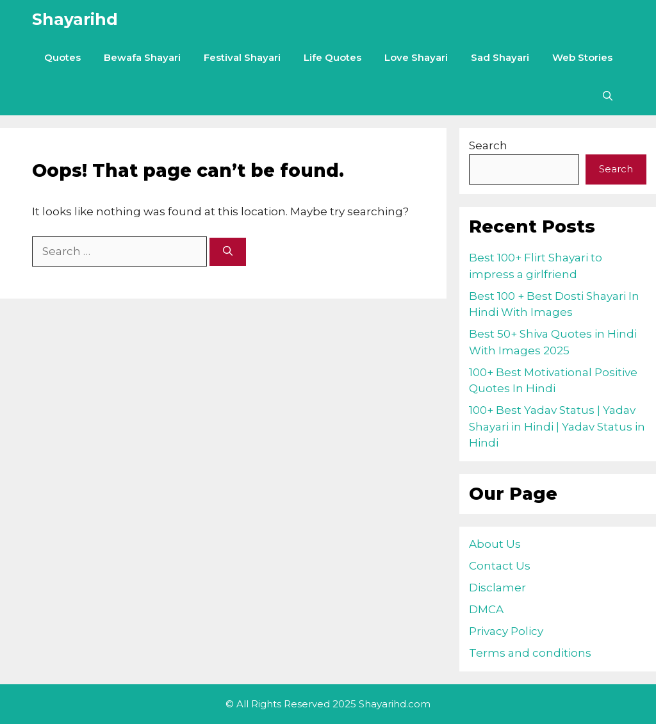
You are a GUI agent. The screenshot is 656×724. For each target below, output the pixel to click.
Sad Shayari (500, 57)
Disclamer (497, 587)
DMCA (486, 609)
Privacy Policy (506, 631)
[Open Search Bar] (607, 96)
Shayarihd (75, 19)
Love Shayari (416, 57)
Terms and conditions (530, 652)
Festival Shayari (242, 57)
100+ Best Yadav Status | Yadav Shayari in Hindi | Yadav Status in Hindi (557, 426)
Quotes (62, 57)
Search (488, 145)
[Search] (227, 252)
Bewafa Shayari (142, 57)
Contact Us (499, 565)
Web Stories (582, 57)
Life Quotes (332, 57)
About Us (495, 544)
